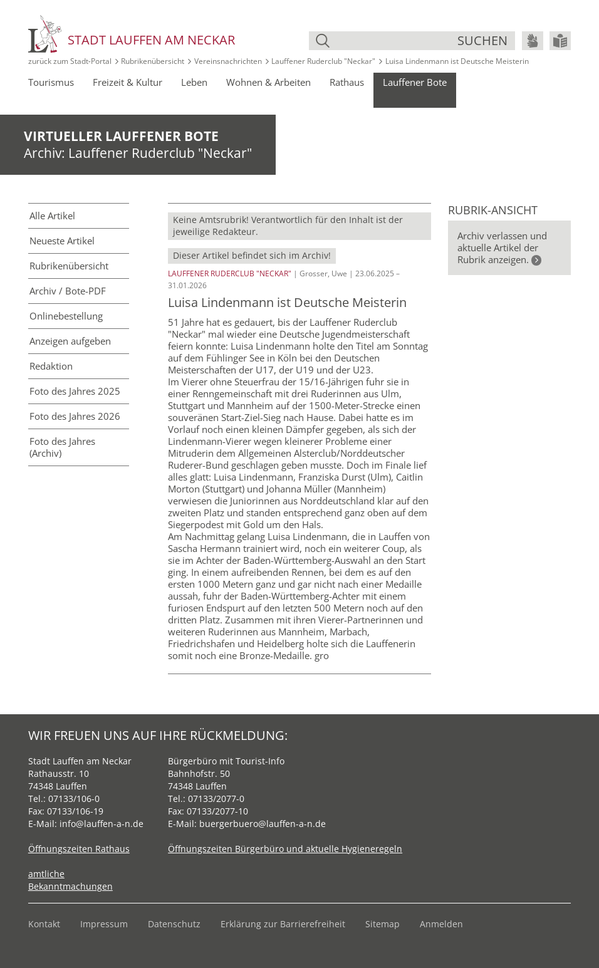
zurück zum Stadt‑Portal (70, 61)
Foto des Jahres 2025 (74, 391)
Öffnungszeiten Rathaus (79, 849)
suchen (482, 40)
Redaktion (51, 366)
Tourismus (51, 82)
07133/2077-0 (216, 798)
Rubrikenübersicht (152, 61)
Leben (194, 82)
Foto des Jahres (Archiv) (62, 447)
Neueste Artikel (62, 240)
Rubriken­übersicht (68, 265)
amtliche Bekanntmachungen (70, 880)
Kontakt (44, 924)
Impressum (104, 924)
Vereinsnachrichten (228, 61)
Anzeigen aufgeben (70, 341)
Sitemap (382, 924)
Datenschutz (174, 924)
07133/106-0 (74, 798)
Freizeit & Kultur (127, 82)
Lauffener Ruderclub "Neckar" (323, 61)
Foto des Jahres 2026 (74, 416)
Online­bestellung (66, 316)
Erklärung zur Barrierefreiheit (283, 924)
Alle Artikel (52, 215)
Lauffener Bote (415, 82)
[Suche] (395, 40)
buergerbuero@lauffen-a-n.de (262, 824)
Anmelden (441, 924)
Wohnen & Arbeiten (268, 82)
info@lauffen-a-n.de (101, 824)
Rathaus (347, 82)
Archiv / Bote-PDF (67, 290)
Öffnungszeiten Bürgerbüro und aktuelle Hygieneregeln (285, 849)
